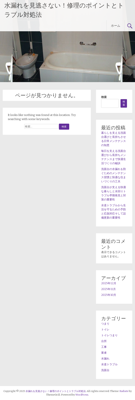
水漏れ (105, 358)
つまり (105, 323)
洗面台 (105, 370)
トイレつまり (109, 335)
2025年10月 (108, 295)
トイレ (105, 329)
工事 (104, 347)
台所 (104, 341)
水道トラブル (109, 364)
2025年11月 (108, 289)
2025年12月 (108, 283)
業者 (104, 352)
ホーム (115, 25)
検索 (104, 97)
